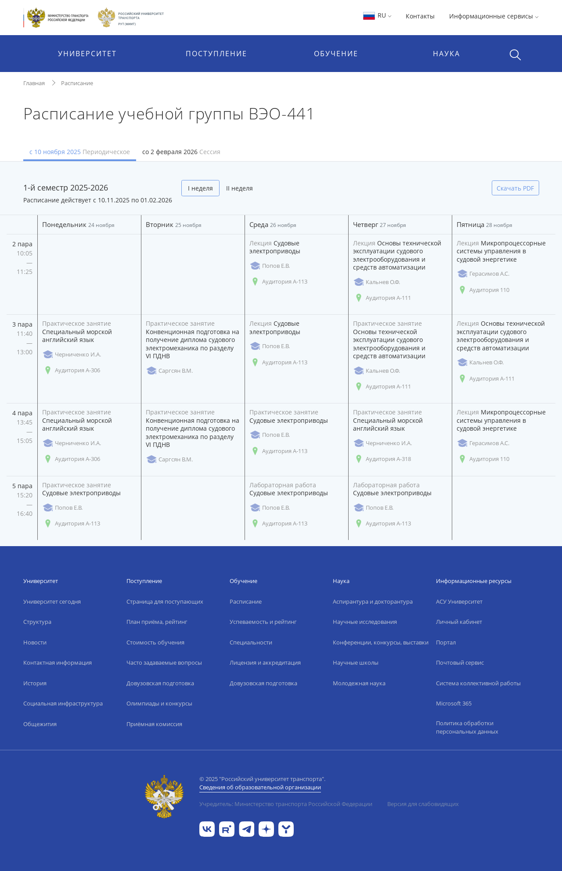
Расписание (77, 83)
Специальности (251, 642)
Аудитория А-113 (278, 281)
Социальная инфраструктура (63, 703)
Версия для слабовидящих (423, 804)
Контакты (420, 16)
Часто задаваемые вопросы (164, 662)
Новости (35, 642)
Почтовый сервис (460, 662)
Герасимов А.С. (483, 274)
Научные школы (355, 662)
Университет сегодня (52, 601)
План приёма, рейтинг (156, 622)
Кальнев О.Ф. (376, 282)
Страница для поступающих (164, 601)
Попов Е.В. (269, 266)
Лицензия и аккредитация (265, 662)
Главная (34, 83)
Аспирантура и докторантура (373, 601)
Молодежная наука (359, 683)
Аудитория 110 (483, 290)
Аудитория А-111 (382, 298)
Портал (446, 642)
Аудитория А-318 (382, 459)
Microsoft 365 (454, 703)
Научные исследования (365, 622)
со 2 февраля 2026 (181, 152)
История (35, 683)
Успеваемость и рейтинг (263, 622)
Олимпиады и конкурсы (159, 703)
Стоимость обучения (155, 642)
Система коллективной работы (478, 683)
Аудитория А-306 (71, 370)
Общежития (40, 724)
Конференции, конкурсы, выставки (381, 642)
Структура (37, 622)
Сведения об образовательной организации (260, 787)
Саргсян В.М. (169, 371)
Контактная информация (57, 662)
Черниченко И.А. (71, 354)
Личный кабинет (459, 622)
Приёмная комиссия (154, 724)
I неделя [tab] (200, 188)
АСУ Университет (459, 601)
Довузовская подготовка (160, 683)
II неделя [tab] (239, 188)
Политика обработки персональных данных (467, 727)
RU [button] (377, 15)
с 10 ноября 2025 (79, 152)
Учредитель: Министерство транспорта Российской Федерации (285, 804)
